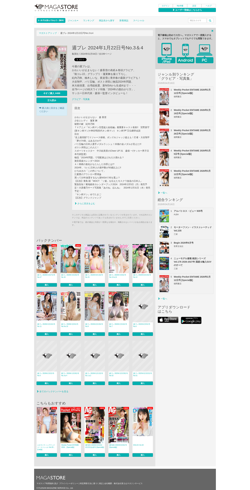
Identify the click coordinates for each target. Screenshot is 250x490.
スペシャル (138, 20)
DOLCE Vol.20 (138, 445)
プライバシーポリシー (68, 483)
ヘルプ (209, 6)
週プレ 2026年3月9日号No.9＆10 (69, 325)
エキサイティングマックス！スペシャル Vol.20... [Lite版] (46, 447)
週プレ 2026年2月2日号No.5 (45, 374)
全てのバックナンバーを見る (52, 391)
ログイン (165, 6)
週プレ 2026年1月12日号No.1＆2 (94, 374)
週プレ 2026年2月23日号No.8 (94, 325)
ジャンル (73, 20)
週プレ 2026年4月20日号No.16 (70, 276)
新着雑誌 (123, 20)
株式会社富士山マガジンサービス (128, 483)
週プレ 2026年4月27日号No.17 (46, 276)
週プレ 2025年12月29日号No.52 (118, 374)
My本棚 (180, 6)
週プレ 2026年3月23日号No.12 (142, 276)
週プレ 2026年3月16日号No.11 (46, 325)
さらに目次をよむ (84, 203)
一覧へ (162, 192)
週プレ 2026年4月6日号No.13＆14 (117, 276)
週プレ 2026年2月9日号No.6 (141, 325)
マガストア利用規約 (45, 483)
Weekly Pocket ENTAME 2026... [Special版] (70, 446)
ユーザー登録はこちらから (187, 10)
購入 (47, 285)
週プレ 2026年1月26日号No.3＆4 (70, 374)
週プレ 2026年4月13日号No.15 (94, 276)
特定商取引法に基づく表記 (91, 483)
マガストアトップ (48, 33)
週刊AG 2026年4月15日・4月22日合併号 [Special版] (94, 446)
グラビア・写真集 (81, 99)
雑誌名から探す (107, 20)
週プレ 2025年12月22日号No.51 (142, 374)
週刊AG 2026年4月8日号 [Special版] (118, 446)
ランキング (88, 20)
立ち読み (51, 100)
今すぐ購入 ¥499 (51, 93)
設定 (194, 6)
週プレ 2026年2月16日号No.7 (118, 325)
